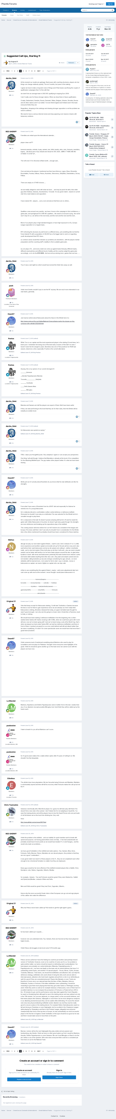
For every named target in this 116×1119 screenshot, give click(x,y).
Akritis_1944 (11, 78)
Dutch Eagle (93, 140)
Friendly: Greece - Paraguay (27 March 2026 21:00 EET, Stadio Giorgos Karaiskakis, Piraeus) (99, 136)
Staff (27, 15)
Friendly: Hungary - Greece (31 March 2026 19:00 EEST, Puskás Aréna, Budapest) (98, 146)
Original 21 (14, 61)
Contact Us (54, 1116)
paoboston (11, 726)
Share (61, 62)
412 (11, 742)
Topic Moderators (44, 10)
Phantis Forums (9, 4)
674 (11, 821)
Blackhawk (92, 121)
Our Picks (20, 15)
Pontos (11, 339)
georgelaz (93, 44)
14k (11, 302)
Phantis (6, 10)
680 (11, 717)
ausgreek (109, 39)
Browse (14, 11)
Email (92, 174)
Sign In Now (59, 1077)
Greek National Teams (25, 64)
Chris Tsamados (11, 805)
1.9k (11, 331)
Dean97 (11, 314)
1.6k (11, 148)
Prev (8, 71)
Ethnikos (11, 778)
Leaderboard (32, 10)
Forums (4, 15)
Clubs (12, 15)
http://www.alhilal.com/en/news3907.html (33, 822)
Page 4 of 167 (51, 71)
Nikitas (11, 540)
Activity (22, 10)
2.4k (11, 95)
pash (11, 286)
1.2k (11, 556)
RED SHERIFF (11, 132)
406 (11, 355)
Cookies (62, 1116)
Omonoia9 (92, 158)
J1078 (108, 44)
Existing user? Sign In (96, 4)
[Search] (90, 10)
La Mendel (11, 701)
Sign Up (110, 4)
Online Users (36, 15)
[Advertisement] (36, 37)
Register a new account (24, 1079)
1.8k (11, 618)
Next (39, 71)
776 (11, 795)
